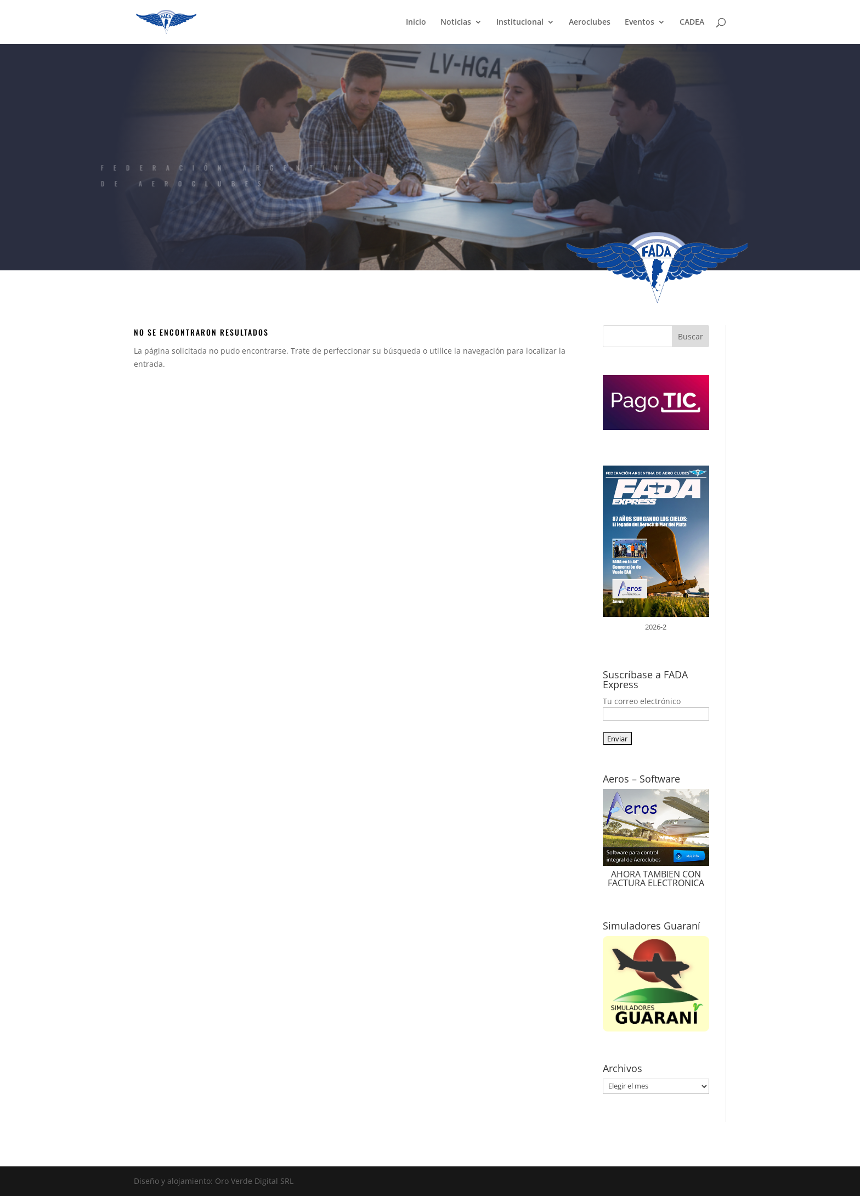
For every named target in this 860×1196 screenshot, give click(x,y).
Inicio (416, 22)
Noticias (455, 22)
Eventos (639, 22)
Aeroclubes (589, 22)
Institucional (520, 22)
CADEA (692, 22)
